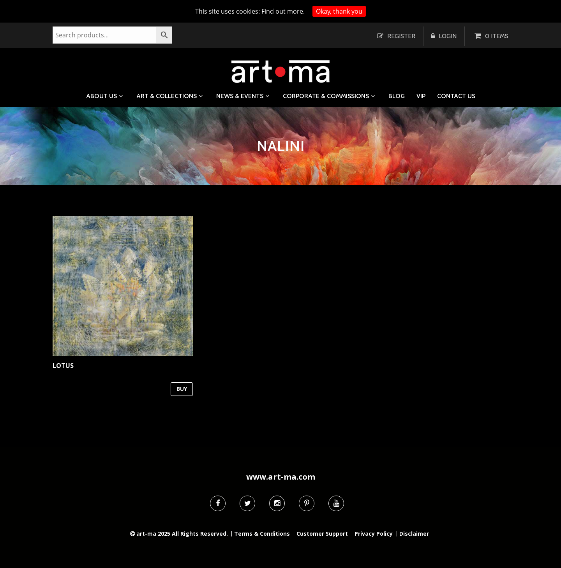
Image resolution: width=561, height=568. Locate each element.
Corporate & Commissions (326, 96)
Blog (396, 96)
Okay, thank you (339, 11)
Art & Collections (166, 96)
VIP (420, 96)
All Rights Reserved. (200, 533)
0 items (496, 36)
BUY (181, 388)
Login (448, 36)
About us (101, 96)
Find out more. (283, 11)
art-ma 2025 (153, 533)
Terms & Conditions (262, 533)
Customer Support (322, 533)
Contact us (456, 96)
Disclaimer (414, 533)
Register (401, 36)
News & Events (239, 96)
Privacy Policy (374, 533)
